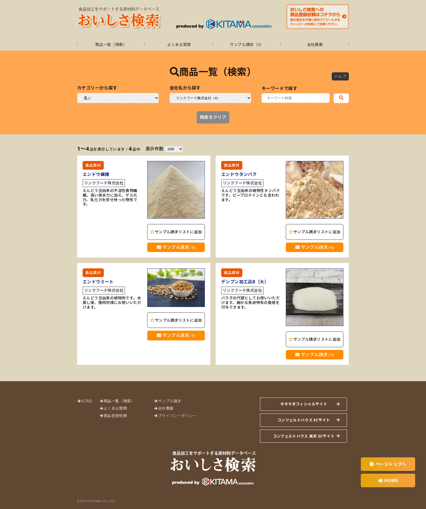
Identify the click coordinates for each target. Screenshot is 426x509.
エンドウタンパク (239, 174)
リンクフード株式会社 (103, 182)
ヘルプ (340, 76)
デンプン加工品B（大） (245, 282)
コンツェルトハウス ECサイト (303, 420)
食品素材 (93, 165)
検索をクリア (213, 117)
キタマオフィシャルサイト (303, 403)
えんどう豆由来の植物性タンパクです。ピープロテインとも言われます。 (250, 195)
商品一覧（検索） (111, 44)
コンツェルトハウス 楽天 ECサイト (303, 436)
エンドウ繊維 (96, 174)
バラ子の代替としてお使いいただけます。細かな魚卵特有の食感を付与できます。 (250, 302)
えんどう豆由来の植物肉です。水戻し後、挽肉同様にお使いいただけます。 (112, 302)
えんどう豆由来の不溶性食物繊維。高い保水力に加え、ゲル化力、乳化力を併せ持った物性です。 (110, 197)
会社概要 (315, 44)
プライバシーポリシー (177, 415)
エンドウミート (98, 282)
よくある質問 (179, 44)
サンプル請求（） (247, 44)
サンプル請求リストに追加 (176, 231)
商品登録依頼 (115, 415)
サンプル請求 (176, 247)
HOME (86, 401)
